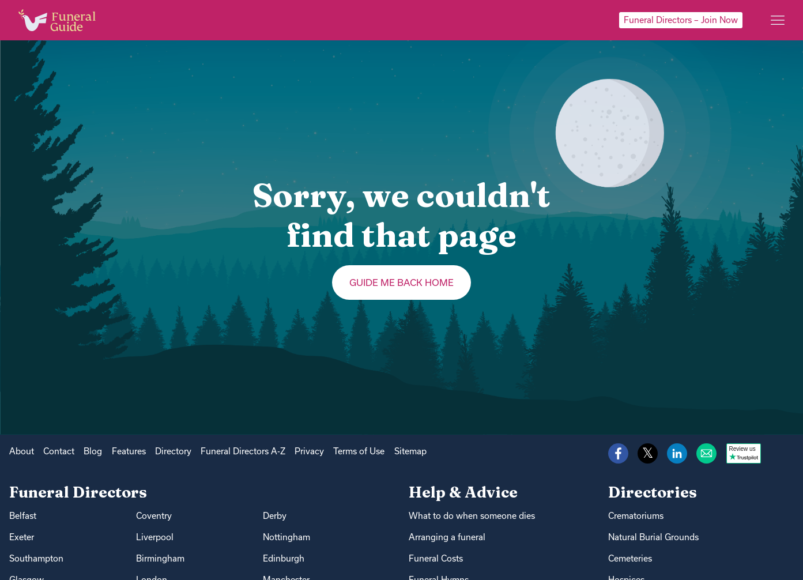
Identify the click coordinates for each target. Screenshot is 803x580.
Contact (58, 451)
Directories (652, 492)
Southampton (36, 558)
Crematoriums (635, 516)
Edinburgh (283, 558)
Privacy (309, 451)
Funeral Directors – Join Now (681, 20)
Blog (93, 451)
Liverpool (155, 537)
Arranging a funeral (447, 537)
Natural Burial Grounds (653, 537)
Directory (173, 451)
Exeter (21, 537)
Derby (274, 516)
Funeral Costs (436, 558)
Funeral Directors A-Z (243, 451)
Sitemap (410, 451)
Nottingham (286, 537)
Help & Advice (463, 492)
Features (129, 451)
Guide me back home (401, 282)
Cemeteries (630, 558)
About (21, 451)
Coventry (154, 516)
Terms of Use (358, 451)
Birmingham (160, 558)
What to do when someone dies (472, 516)
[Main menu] (778, 20)
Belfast (22, 516)
